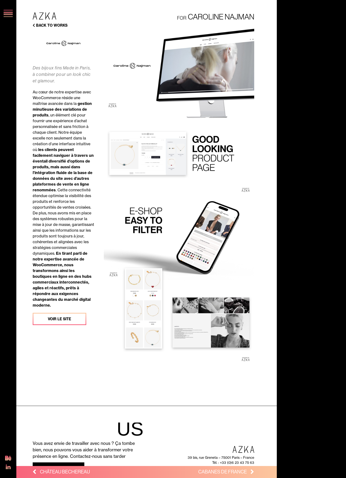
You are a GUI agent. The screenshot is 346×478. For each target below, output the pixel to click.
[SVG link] (8, 459)
